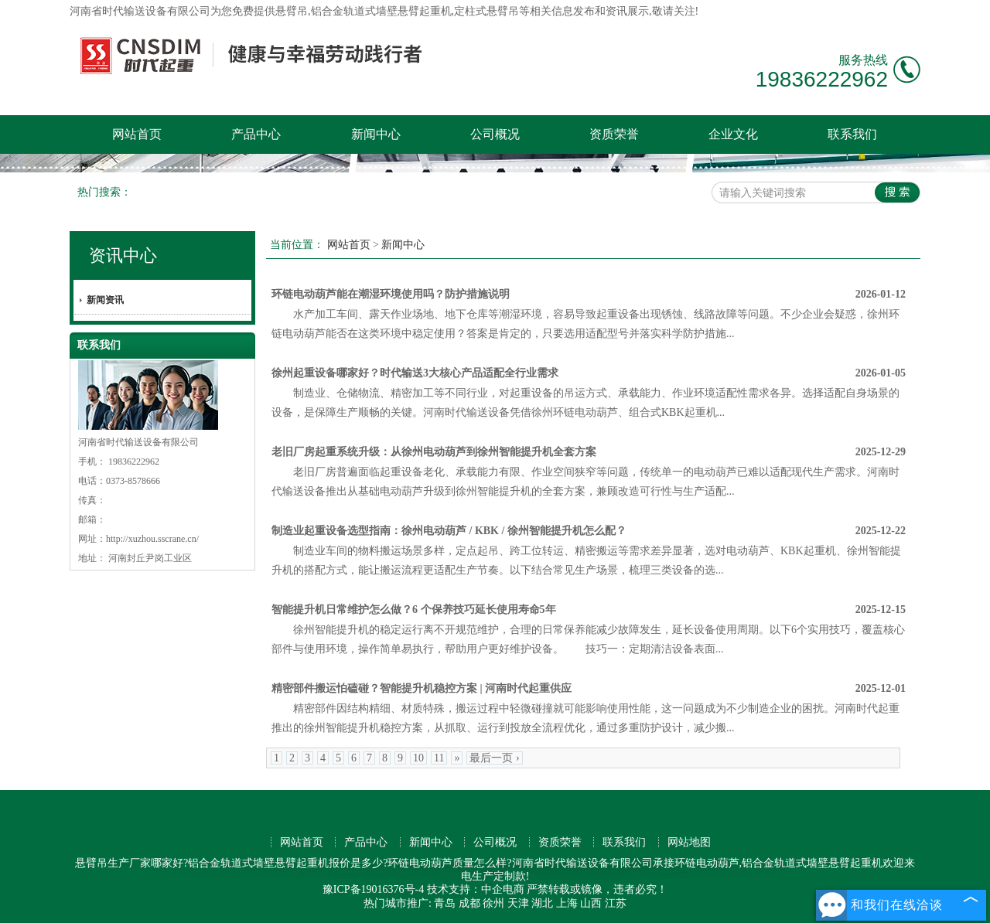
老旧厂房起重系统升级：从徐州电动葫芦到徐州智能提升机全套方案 (433, 452)
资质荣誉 (614, 134)
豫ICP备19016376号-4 (373, 889)
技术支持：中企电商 (475, 889)
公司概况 (495, 134)
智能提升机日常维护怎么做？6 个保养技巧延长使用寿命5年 (413, 609)
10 (418, 758)
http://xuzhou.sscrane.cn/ (152, 538)
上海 (567, 903)
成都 (469, 903)
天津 (518, 903)
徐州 (493, 903)
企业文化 (733, 134)
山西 (591, 903)
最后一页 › (494, 758)
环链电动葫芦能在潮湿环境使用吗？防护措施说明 (390, 294)
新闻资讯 (105, 300)
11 (439, 758)
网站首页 (137, 134)
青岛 (445, 903)
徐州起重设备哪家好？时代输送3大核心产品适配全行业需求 (414, 373)
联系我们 (852, 134)
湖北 (542, 903)
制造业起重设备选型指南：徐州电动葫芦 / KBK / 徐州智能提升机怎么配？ (448, 530)
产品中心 (256, 134)
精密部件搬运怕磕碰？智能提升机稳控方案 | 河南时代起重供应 (421, 688)
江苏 (615, 903)
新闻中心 (376, 134)
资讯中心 (123, 255)
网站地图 (689, 842)
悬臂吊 (291, 11)
